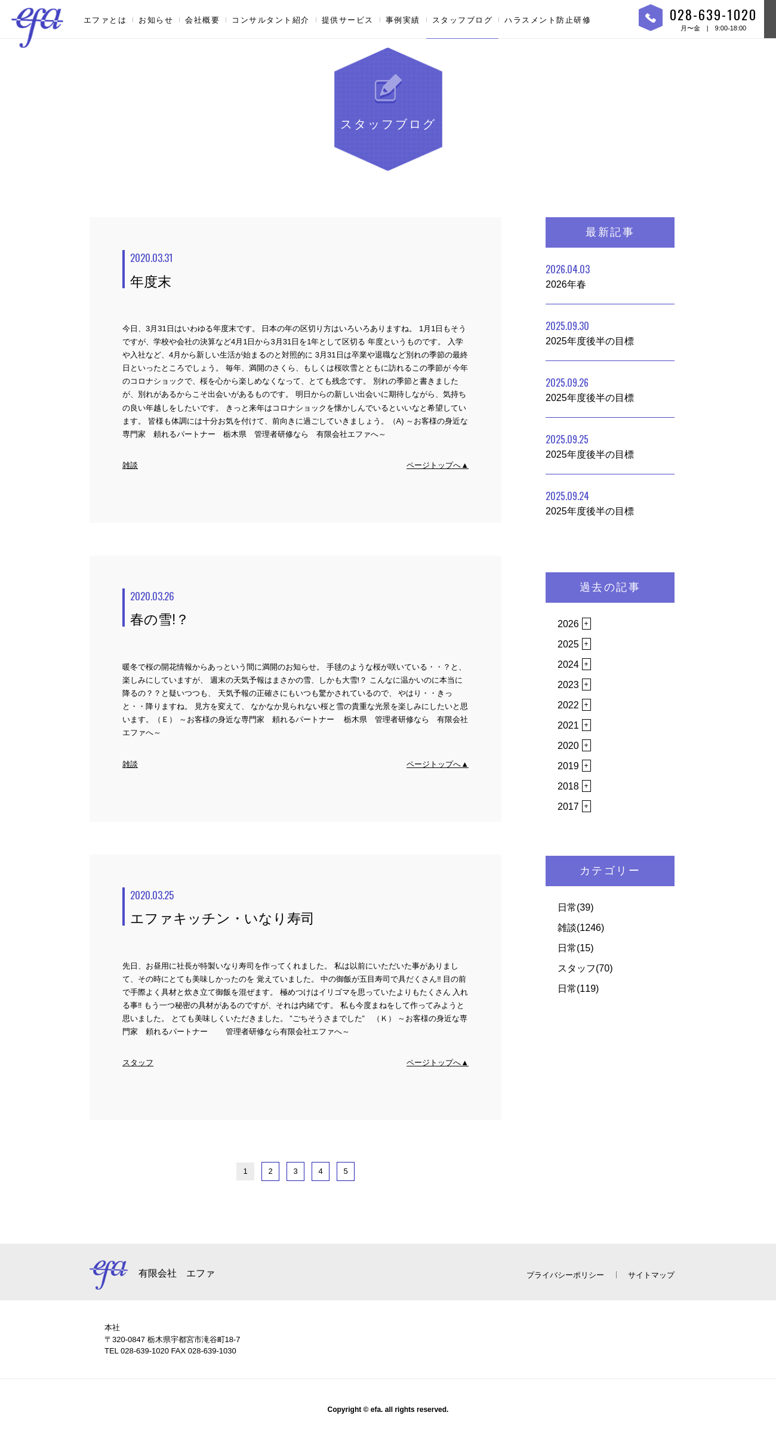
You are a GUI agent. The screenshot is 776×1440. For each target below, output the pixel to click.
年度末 (299, 269)
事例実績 (403, 20)
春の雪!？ (299, 608)
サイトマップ (651, 1275)
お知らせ (155, 20)
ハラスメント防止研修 (547, 20)
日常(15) (575, 948)
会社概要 (202, 20)
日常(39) (575, 907)
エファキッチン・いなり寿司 (299, 907)
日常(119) (578, 988)
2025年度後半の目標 (590, 332)
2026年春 (568, 275)
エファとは (105, 20)
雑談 (130, 465)
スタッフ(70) (585, 968)
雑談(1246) (581, 928)
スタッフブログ (462, 20)
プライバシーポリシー (565, 1275)
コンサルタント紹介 (271, 20)
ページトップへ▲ (438, 465)
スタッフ (137, 1062)
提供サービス (348, 20)
